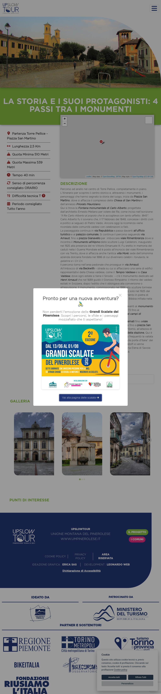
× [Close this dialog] (120, 296)
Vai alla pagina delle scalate (80, 397)
